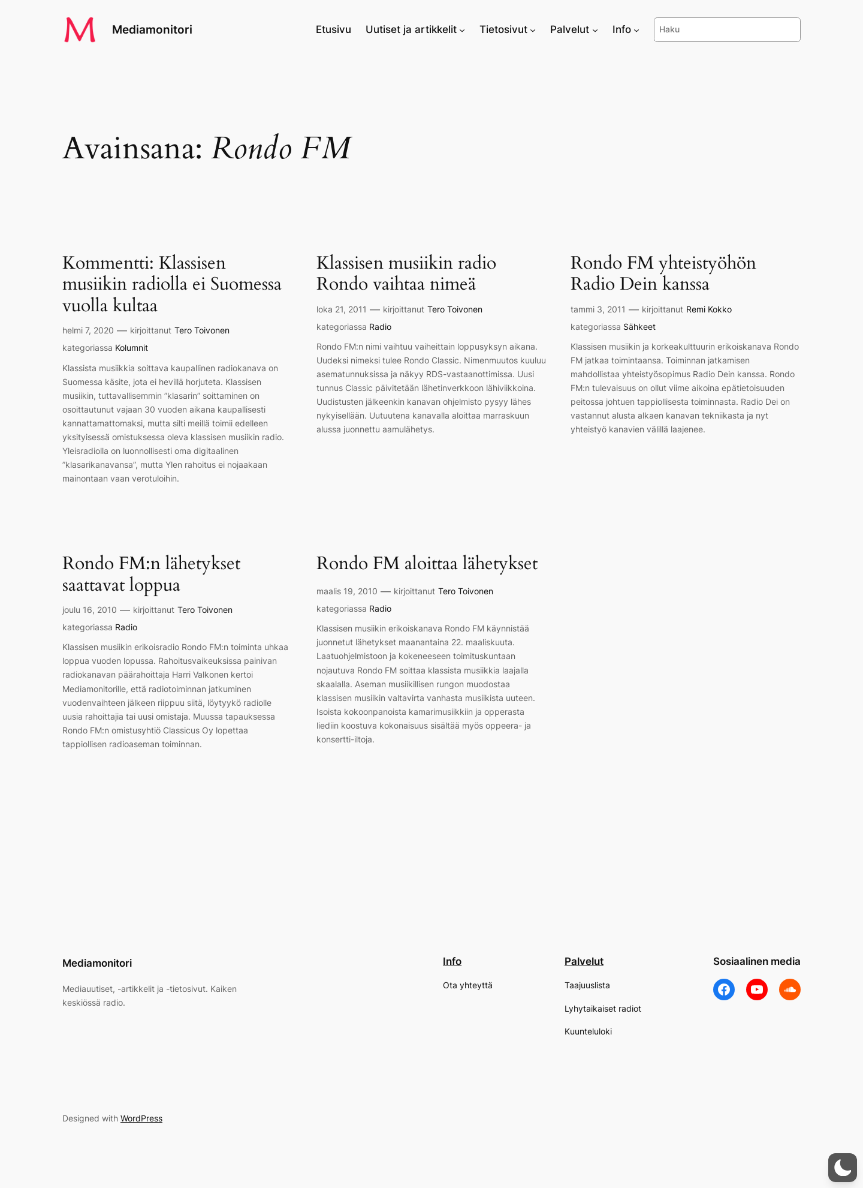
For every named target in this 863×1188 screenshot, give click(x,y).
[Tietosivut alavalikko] (533, 29)
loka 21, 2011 (341, 309)
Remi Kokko (709, 309)
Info (452, 961)
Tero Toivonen (202, 330)
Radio (380, 326)
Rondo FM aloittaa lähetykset (427, 564)
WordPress (141, 1118)
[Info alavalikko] (636, 29)
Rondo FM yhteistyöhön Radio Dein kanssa (663, 274)
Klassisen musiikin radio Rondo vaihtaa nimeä (406, 274)
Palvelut (584, 961)
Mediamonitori (152, 29)
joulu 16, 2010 (89, 609)
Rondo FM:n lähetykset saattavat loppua (151, 575)
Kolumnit (131, 347)
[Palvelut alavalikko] (595, 29)
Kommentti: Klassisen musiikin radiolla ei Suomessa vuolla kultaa (172, 285)
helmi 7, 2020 (88, 330)
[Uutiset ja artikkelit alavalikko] (462, 29)
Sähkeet (639, 326)
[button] (842, 1167)
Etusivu (333, 29)
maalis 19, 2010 (347, 591)
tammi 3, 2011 (598, 309)
